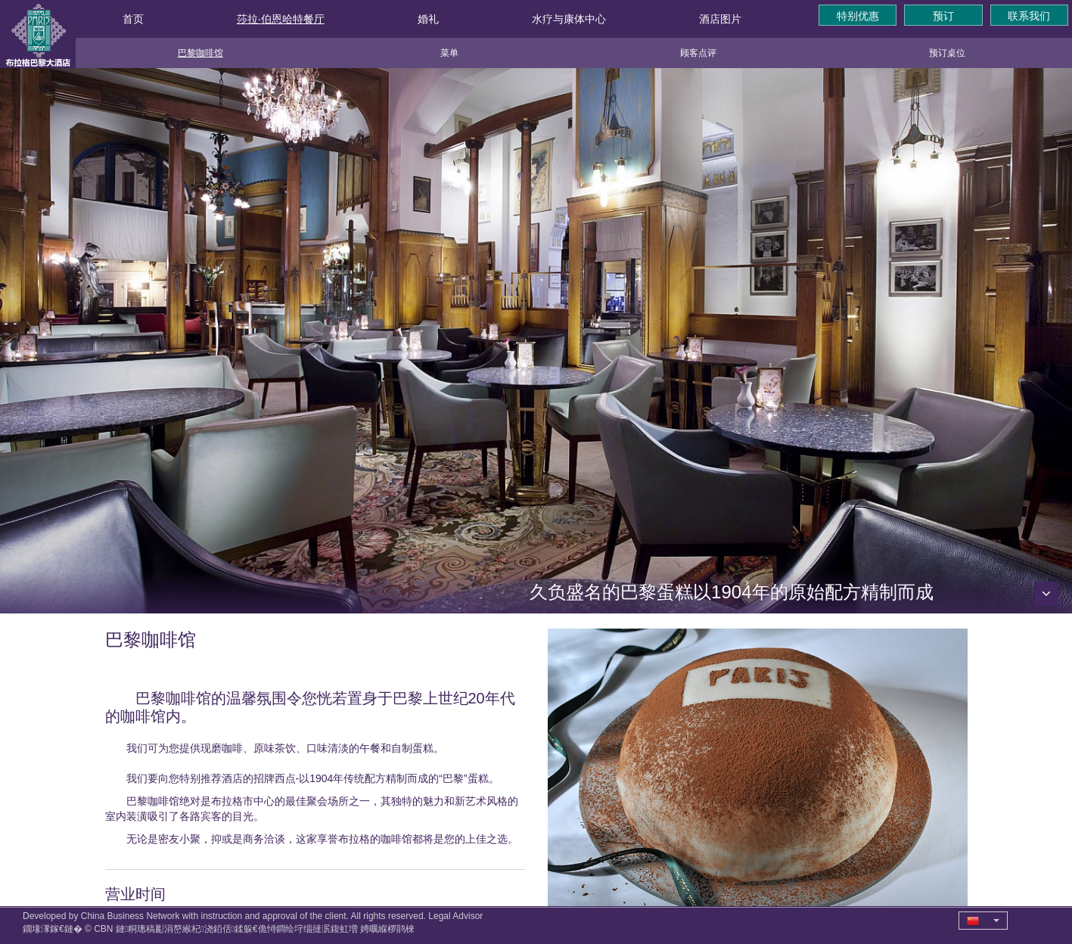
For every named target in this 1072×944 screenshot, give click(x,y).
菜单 (449, 53)
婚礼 (428, 19)
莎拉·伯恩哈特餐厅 (281, 19)
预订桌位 (947, 53)
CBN (103, 929)
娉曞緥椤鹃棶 (387, 929)
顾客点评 (698, 53)
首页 (133, 19)
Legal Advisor (455, 916)
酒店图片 (720, 19)
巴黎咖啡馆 (200, 53)
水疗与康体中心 (569, 19)
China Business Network (130, 916)
